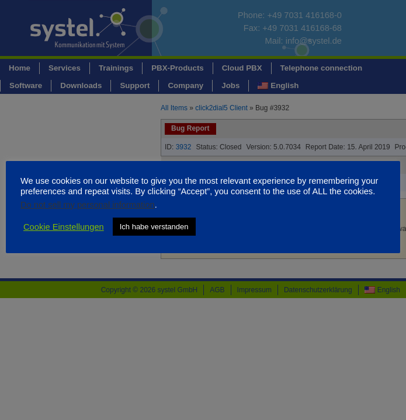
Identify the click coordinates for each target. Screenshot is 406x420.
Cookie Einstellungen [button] (63, 227)
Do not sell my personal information (87, 204)
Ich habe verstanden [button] (154, 226)
